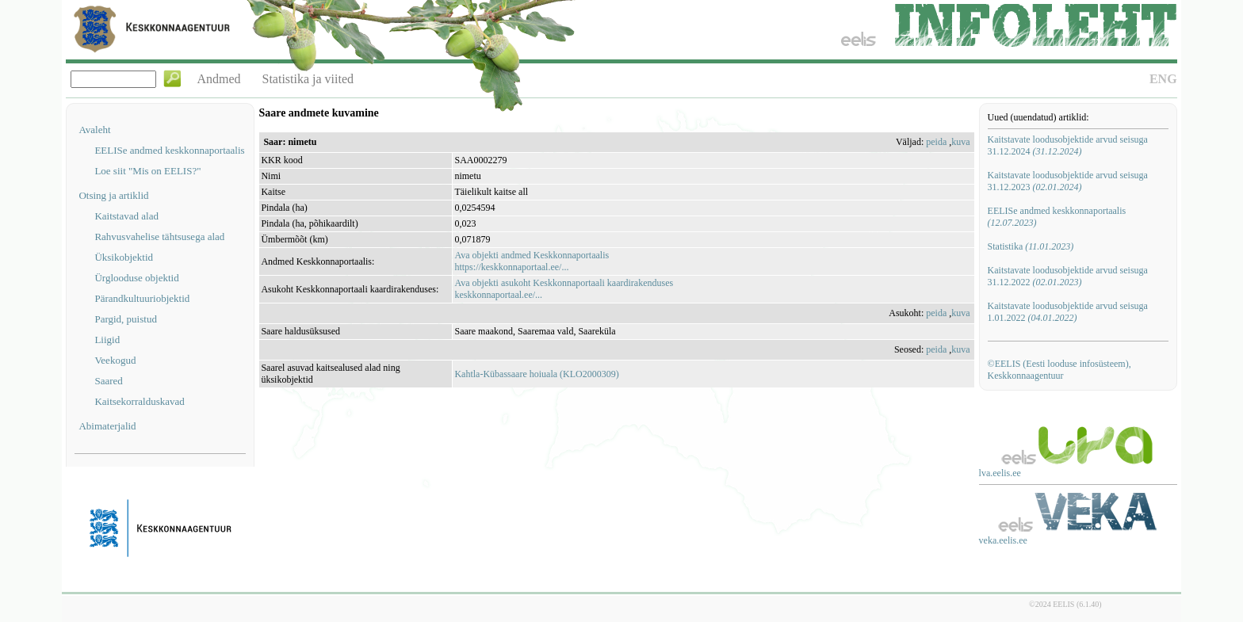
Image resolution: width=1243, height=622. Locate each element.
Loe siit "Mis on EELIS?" (147, 171)
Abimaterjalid (107, 426)
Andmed (218, 79)
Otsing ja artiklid (113, 195)
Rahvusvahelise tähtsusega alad (159, 236)
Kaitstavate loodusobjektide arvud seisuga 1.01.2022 (1068, 311)
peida (936, 141)
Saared (108, 381)
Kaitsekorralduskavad (139, 401)
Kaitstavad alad (126, 216)
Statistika (1031, 246)
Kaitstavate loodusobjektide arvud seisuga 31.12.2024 (1068, 145)
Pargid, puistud (125, 319)
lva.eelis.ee (1000, 473)
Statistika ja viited (308, 79)
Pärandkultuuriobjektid (141, 298)
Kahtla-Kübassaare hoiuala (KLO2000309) (536, 374)
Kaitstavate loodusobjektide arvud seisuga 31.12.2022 (1068, 276)
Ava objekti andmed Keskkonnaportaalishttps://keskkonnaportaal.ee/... (531, 261)
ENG (1163, 79)
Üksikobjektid (123, 257)
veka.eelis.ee (1003, 540)
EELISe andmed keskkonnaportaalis (169, 150)
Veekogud (115, 360)
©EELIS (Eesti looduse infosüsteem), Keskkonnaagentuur (1059, 369)
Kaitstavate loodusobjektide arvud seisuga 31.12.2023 (1068, 181)
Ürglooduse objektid (136, 278)
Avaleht (94, 129)
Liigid (107, 339)
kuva (960, 141)
